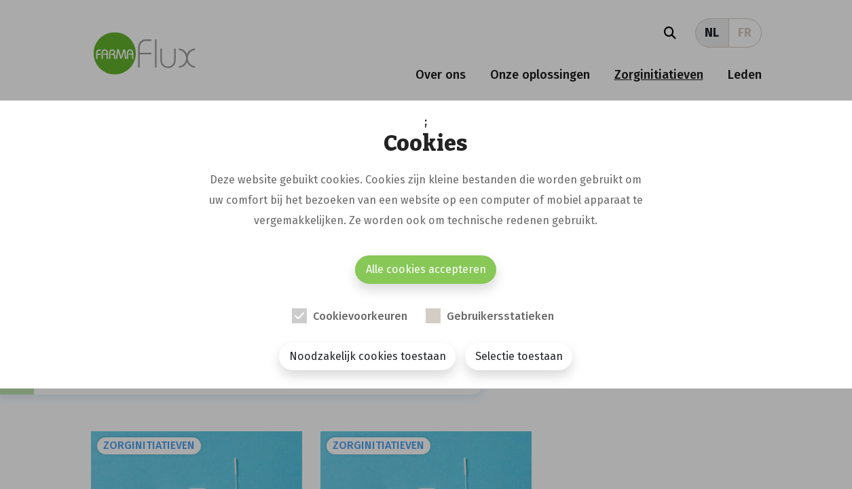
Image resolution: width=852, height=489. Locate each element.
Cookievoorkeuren (360, 316)
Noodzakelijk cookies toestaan (367, 356)
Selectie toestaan (519, 356)
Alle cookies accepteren (426, 269)
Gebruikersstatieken (500, 316)
